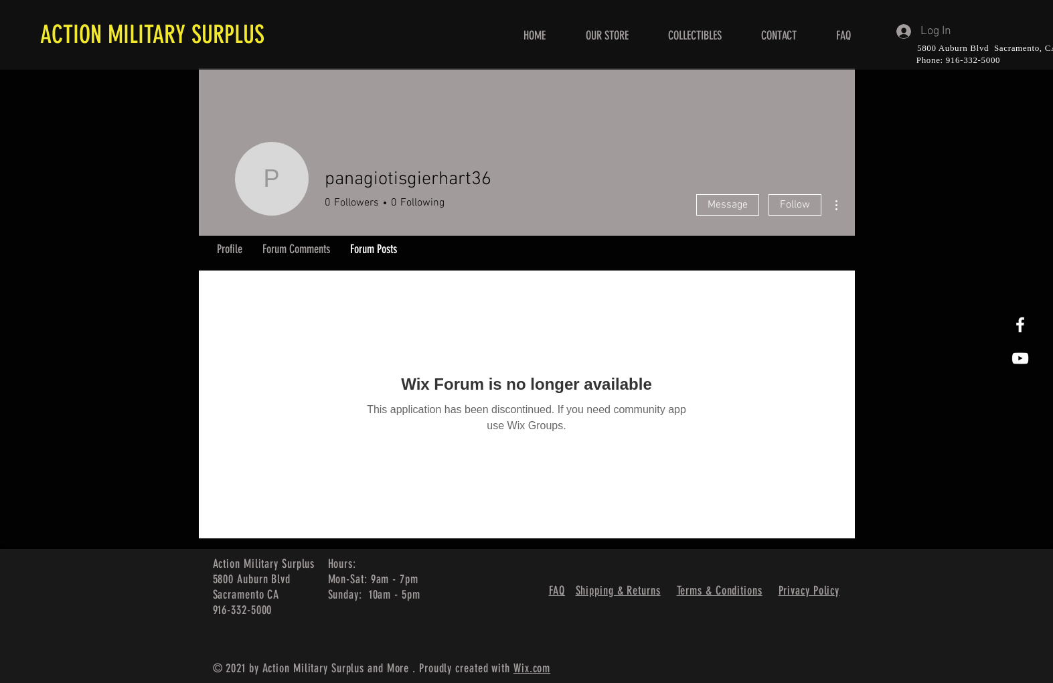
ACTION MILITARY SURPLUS (152, 34)
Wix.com (531, 668)
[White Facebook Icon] (1020, 325)
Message (728, 205)
